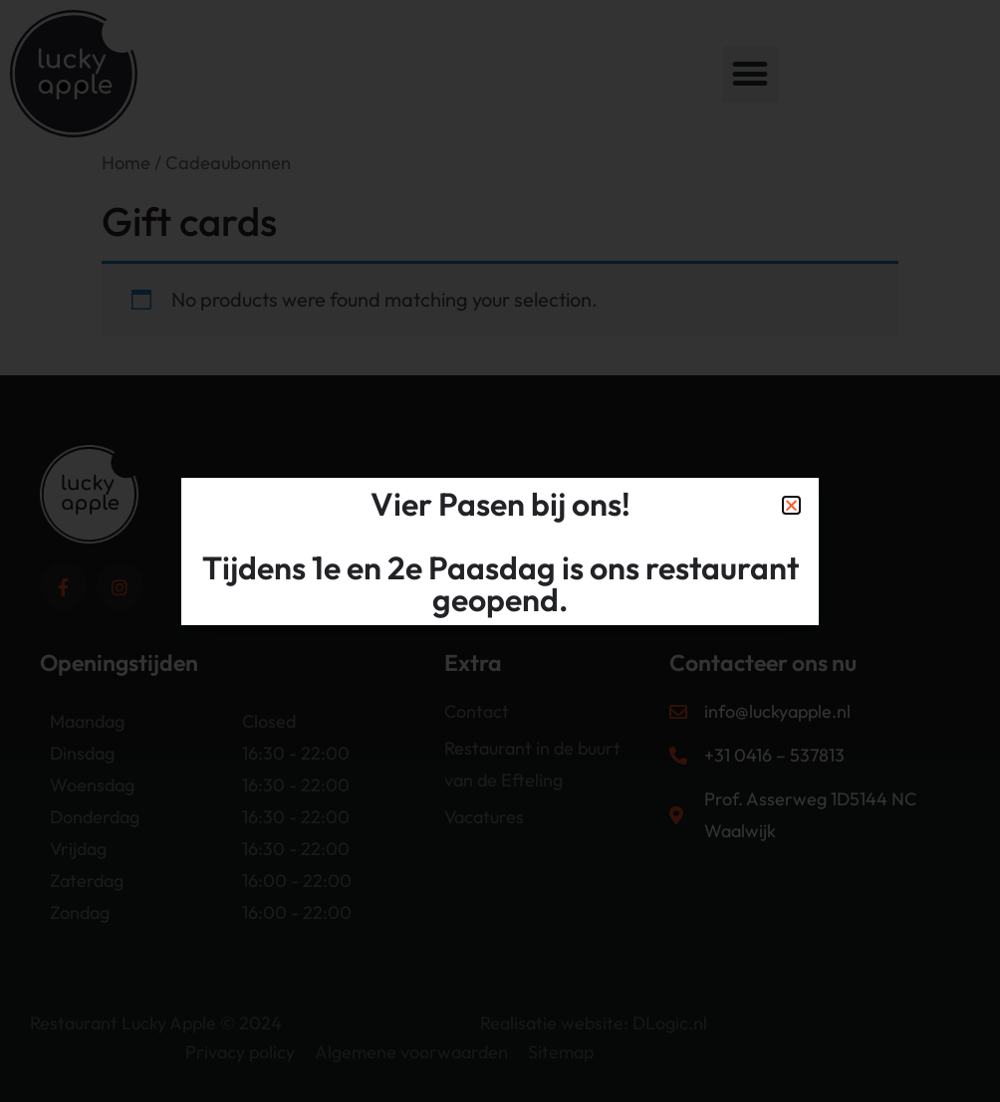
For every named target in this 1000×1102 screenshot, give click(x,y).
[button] (791, 505)
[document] (500, 551)
